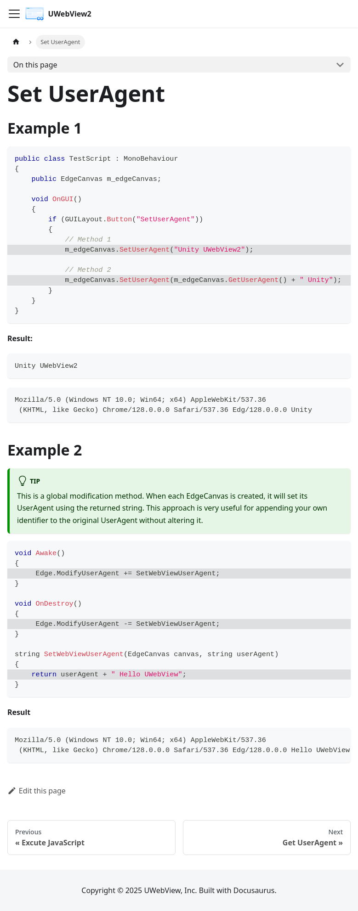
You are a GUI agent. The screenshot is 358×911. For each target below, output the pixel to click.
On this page (35, 65)
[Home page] (16, 42)
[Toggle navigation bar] (14, 14)
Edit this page (36, 791)
